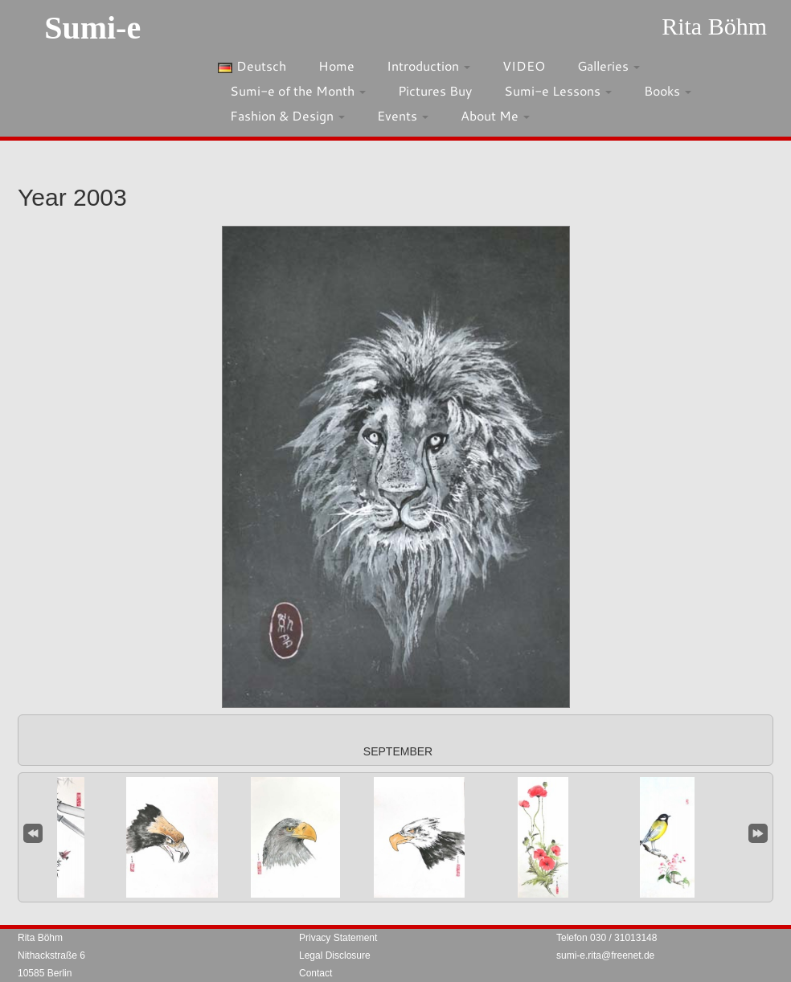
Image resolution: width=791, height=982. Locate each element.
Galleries (608, 65)
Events (402, 115)
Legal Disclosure (335, 955)
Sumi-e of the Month (298, 90)
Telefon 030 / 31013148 (606, 937)
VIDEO (523, 65)
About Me (495, 115)
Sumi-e (92, 28)
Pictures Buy (435, 90)
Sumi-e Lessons (558, 90)
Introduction (428, 65)
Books (667, 90)
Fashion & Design (287, 115)
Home (336, 65)
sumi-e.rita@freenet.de (605, 955)
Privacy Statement (338, 937)
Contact (315, 973)
